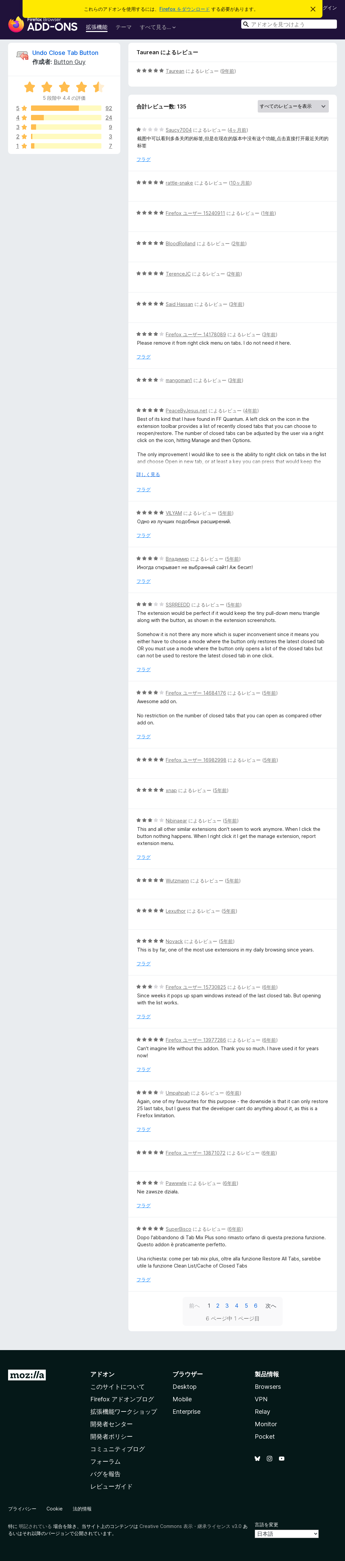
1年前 (268, 213)
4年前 (251, 410)
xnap (171, 790)
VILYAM (174, 513)
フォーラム (105, 1461)
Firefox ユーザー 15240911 (195, 213)
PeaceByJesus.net (186, 410)
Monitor (266, 1424)
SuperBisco (178, 1229)
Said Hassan (179, 304)
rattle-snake (179, 183)
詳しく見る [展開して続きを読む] (148, 474)
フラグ (143, 159)
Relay (262, 1411)
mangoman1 (179, 380)
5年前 (225, 513)
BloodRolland (180, 243)
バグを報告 (105, 1473)
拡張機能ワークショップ (123, 1411)
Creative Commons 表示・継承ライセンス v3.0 (190, 1526)
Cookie (54, 1508)
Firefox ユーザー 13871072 (195, 1153)
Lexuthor (176, 911)
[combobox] (289, 24)
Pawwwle (176, 1183)
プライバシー (22, 1508)
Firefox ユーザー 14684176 (196, 693)
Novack (174, 941)
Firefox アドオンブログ (122, 1399)
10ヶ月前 (240, 183)
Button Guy (70, 61)
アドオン (102, 1374)
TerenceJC (178, 274)
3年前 (236, 304)
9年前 (228, 71)
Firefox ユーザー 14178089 (196, 334)
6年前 (269, 987)
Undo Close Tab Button (65, 52)
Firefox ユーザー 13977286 (196, 1040)
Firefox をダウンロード (184, 9)
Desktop (184, 1386)
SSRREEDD (178, 604)
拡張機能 (96, 27)
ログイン (327, 7)
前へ (194, 1305)
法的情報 (82, 1508)
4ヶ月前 (237, 130)
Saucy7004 (179, 130)
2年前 (239, 243)
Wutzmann (177, 880)
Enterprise (186, 1411)
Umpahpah (178, 1093)
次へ (270, 1305)
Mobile (182, 1399)
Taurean (175, 71)
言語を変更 (266, 1524)
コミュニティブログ (117, 1449)
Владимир (177, 559)
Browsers (268, 1386)
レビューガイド (111, 1486)
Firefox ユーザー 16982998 (196, 760)
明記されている (35, 1526)
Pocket (265, 1436)
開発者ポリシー (111, 1436)
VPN (261, 1399)
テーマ (124, 27)
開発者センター (111, 1424)
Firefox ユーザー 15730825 (196, 987)
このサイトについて (117, 1386)
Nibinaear (176, 820)
